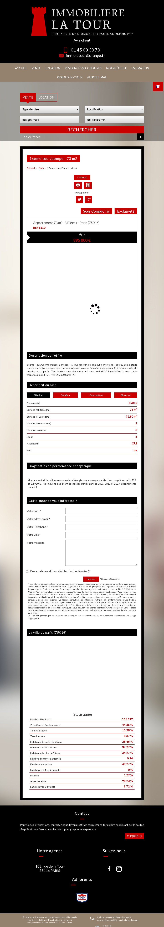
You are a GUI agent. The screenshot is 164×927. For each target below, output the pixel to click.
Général (38, 385)
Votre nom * (34, 501)
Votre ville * (33, 524)
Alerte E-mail (148, 67)
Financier (126, 385)
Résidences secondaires (58, 67)
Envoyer (91, 569)
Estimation (104, 67)
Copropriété (96, 385)
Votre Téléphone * (37, 517)
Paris (41, 157)
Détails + (65, 385)
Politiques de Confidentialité (81, 606)
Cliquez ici (134, 826)
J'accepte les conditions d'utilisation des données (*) (60, 561)
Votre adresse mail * (38, 509)
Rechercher (82, 119)
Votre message (35, 532)
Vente (20, 67)
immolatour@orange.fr (85, 55)
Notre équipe (86, 67)
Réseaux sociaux (126, 67)
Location (33, 67)
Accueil (9, 67)
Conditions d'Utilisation (114, 606)
